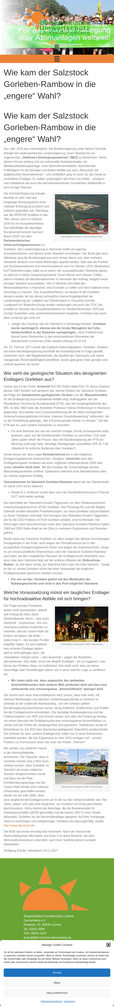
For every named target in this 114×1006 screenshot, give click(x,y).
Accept (57, 972)
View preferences (57, 992)
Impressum (69, 1001)
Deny (57, 982)
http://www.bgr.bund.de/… (21, 825)
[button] (108, 945)
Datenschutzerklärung (51, 1001)
